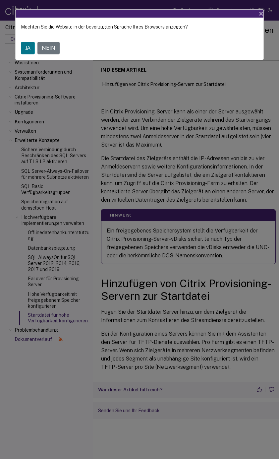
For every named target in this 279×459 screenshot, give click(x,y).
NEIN (48, 48)
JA (27, 48)
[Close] (261, 13)
